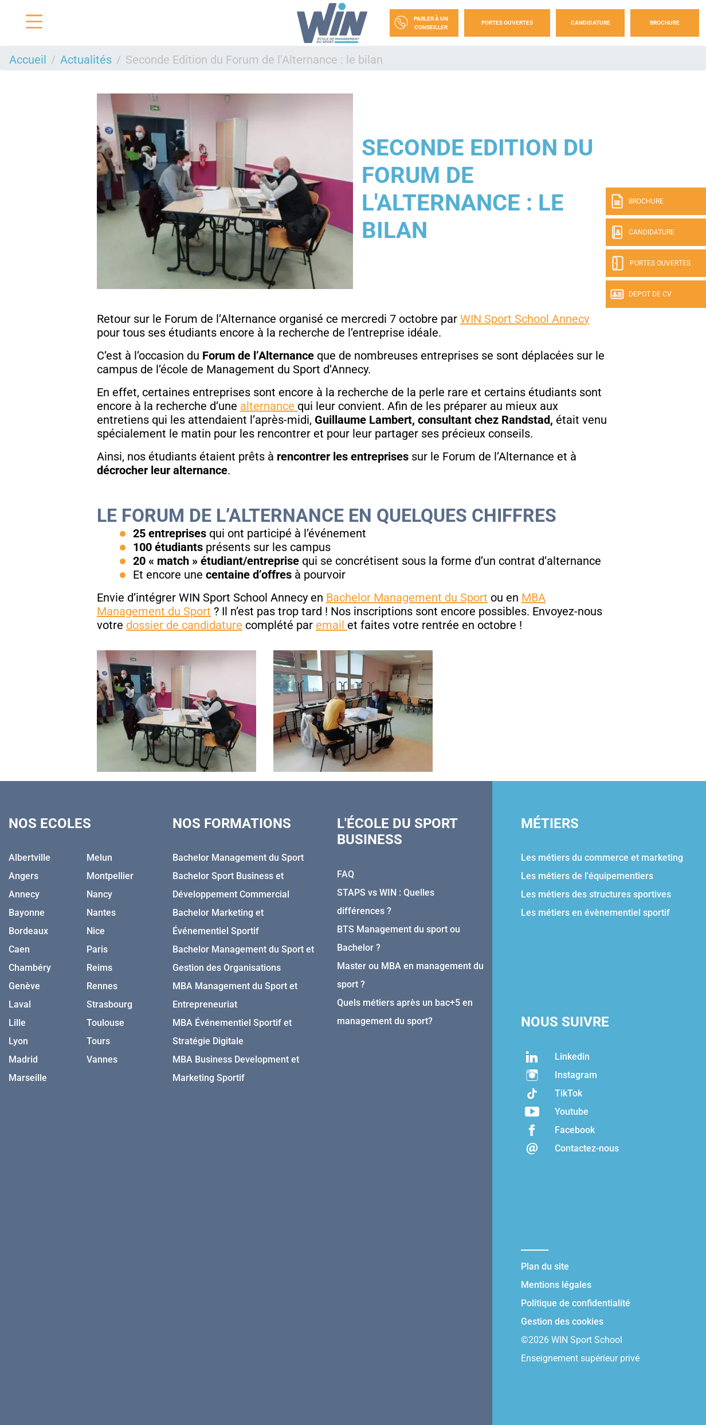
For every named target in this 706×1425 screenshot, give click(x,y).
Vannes (102, 1059)
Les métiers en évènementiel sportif (595, 912)
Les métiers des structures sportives (596, 894)
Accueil (27, 60)
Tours (98, 1041)
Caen (19, 949)
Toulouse (105, 1022)
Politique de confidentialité (575, 1303)
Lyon (18, 1041)
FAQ (345, 874)
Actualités (86, 60)
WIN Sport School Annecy (524, 319)
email (331, 625)
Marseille (28, 1077)
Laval (20, 1004)
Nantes (101, 912)
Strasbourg (109, 1004)
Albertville (29, 857)
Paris (97, 949)
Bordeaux (28, 931)
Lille (17, 1022)
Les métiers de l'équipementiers (587, 875)
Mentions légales (556, 1284)
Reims (99, 967)
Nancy (99, 894)
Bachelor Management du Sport (407, 597)
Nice (96, 931)
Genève (24, 986)
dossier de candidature (184, 625)
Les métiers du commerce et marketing (602, 857)
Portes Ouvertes (507, 22)
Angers (23, 875)
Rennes (102, 986)
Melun (99, 857)
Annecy (24, 894)
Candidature (590, 22)
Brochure (665, 22)
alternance (268, 406)
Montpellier (110, 875)
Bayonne (27, 912)
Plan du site (545, 1266)
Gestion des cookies (562, 1321)
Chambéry (30, 967)
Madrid (23, 1059)
